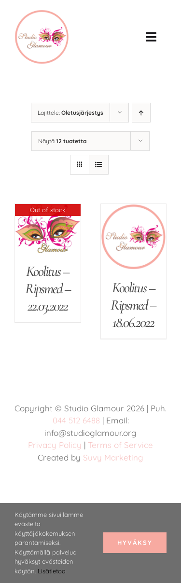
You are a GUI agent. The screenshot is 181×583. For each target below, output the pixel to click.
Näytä (62, 141)
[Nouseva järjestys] (141, 112)
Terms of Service (120, 445)
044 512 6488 (76, 420)
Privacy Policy (55, 445)
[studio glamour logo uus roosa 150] (41, 14)
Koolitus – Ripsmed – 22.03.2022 (47, 288)
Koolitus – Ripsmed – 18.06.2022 (133, 305)
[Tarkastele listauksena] (98, 164)
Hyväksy (135, 542)
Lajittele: (70, 112)
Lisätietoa (52, 571)
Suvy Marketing (113, 457)
